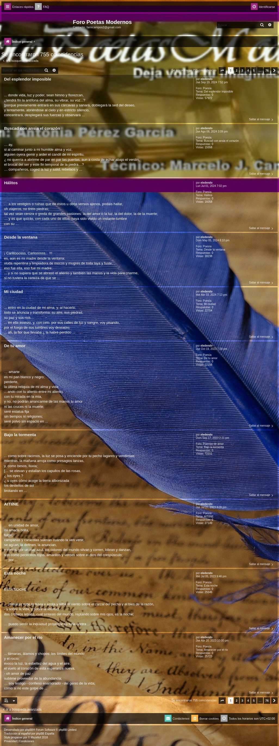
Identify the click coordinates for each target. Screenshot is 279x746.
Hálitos (208, 195)
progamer (17, 737)
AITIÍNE (208, 516)
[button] (222, 70)
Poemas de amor (213, 443)
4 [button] (248, 70)
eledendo (206, 79)
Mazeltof (36, 737)
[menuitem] (42, 7)
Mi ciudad (210, 304)
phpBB (29, 729)
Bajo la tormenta (214, 447)
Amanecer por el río (216, 649)
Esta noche (211, 585)
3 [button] (242, 70)
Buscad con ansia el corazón (221, 140)
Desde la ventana (214, 249)
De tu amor (210, 358)
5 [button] (254, 70)
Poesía (207, 88)
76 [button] (267, 70)
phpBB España (45, 733)
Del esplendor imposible (218, 91)
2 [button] (236, 70)
